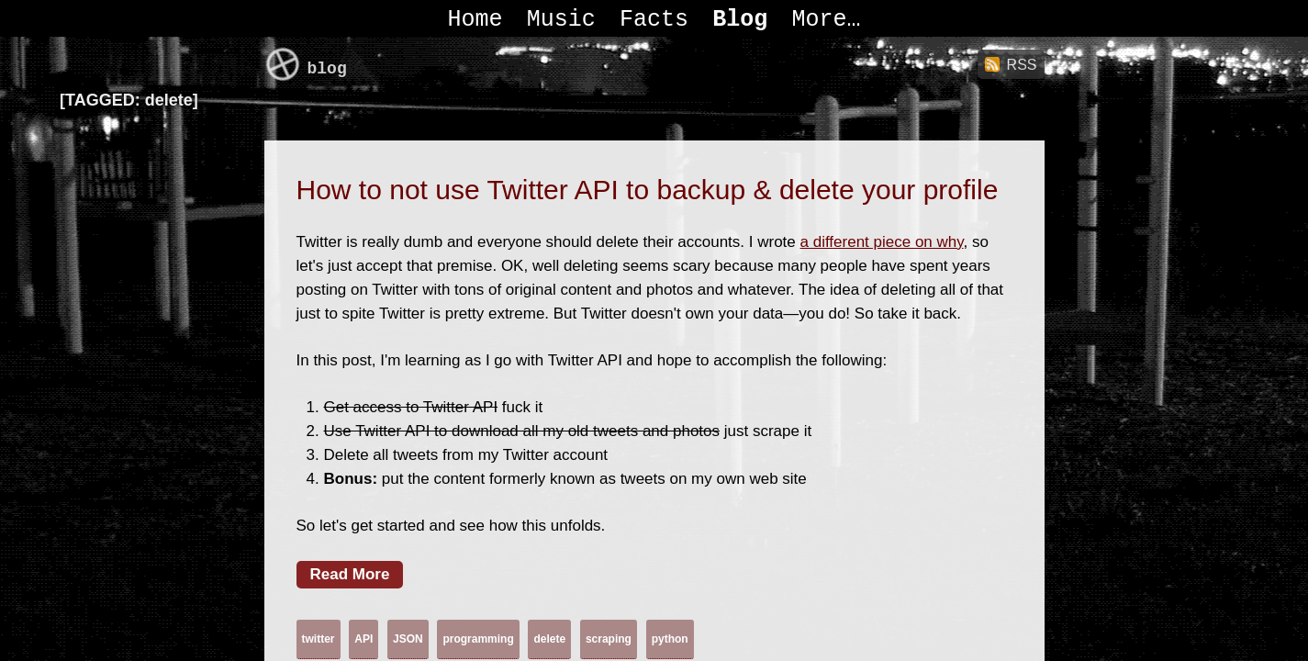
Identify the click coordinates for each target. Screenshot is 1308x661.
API (363, 639)
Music (561, 19)
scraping (609, 639)
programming (477, 639)
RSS (1022, 65)
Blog (739, 19)
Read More (350, 574)
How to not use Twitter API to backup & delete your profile (647, 189)
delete (549, 639)
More (819, 19)
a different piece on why (882, 242)
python (670, 639)
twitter (318, 639)
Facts (654, 19)
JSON (408, 639)
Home (474, 19)
